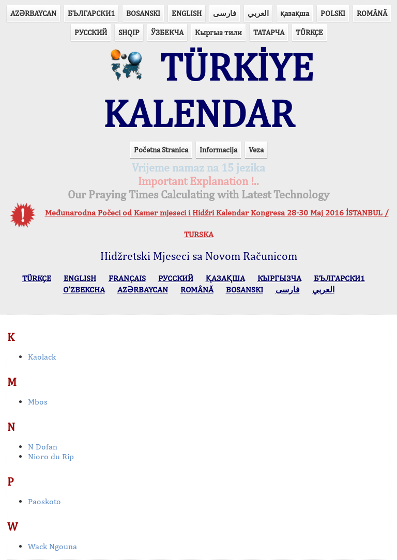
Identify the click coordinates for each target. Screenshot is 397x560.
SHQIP (129, 32)
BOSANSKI (143, 13)
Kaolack (42, 357)
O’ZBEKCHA (84, 289)
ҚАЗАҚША (225, 278)
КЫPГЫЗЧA (279, 278)
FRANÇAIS (127, 278)
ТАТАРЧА (268, 32)
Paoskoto (44, 501)
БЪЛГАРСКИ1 (91, 13)
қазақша (294, 13)
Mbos (38, 402)
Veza (256, 149)
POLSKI (332, 13)
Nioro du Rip (51, 456)
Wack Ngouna (52, 546)
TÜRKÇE (309, 32)
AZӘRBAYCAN (33, 13)
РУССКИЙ (90, 32)
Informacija (218, 149)
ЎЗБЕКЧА (167, 32)
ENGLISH (187, 13)
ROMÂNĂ (372, 13)
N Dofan (42, 447)
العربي (258, 13)
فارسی (224, 13)
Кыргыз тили (218, 32)
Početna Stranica (161, 149)
